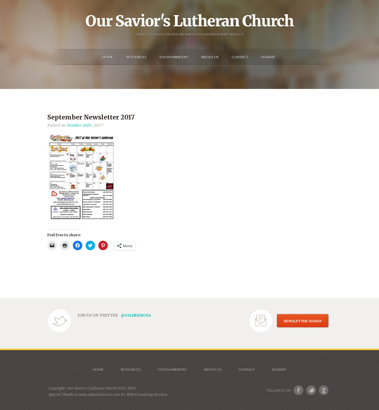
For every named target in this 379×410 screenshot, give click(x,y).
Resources (131, 369)
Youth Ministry (172, 369)
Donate (279, 369)
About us (212, 369)
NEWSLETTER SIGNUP (303, 321)
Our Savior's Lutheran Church (190, 21)
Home (98, 369)
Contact (246, 369)
